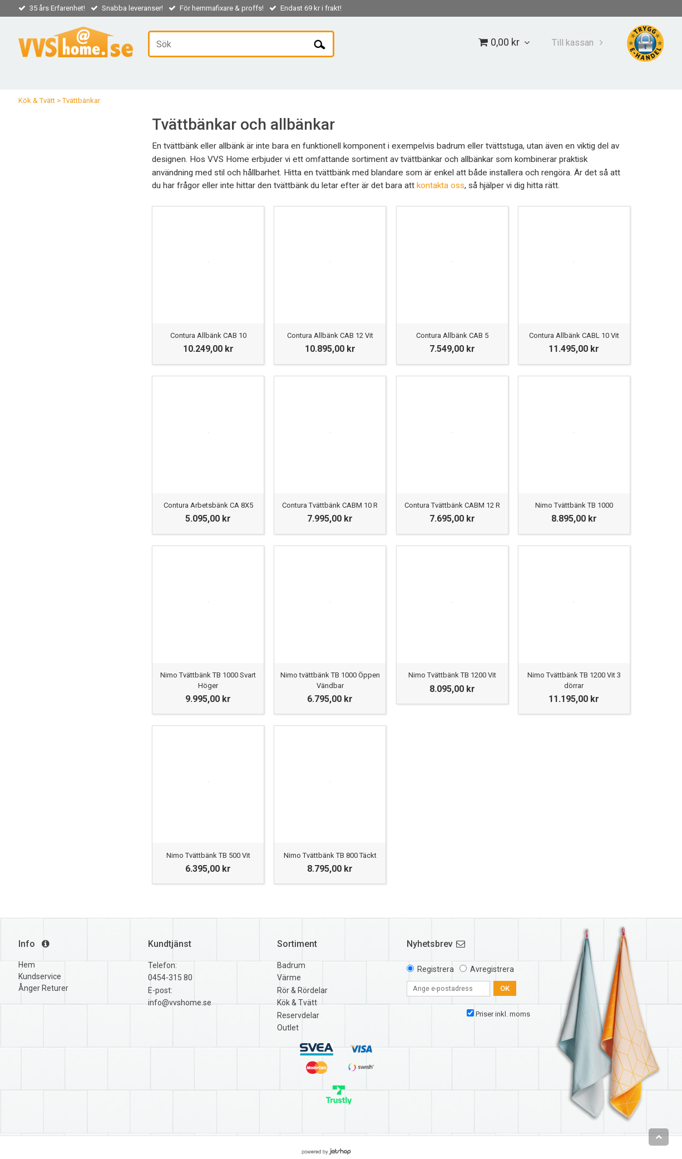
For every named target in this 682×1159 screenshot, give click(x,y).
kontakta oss (440, 185)
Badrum (291, 965)
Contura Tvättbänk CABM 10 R (330, 505)
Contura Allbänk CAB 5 (452, 335)
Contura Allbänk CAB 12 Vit (330, 335)
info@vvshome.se (179, 1002)
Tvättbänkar (81, 100)
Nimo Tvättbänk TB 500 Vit (208, 855)
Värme (289, 977)
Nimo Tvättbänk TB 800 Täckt (330, 855)
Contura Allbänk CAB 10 (208, 335)
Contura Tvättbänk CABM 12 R (452, 505)
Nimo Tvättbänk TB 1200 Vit (452, 675)
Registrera (435, 969)
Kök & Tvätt (36, 100)
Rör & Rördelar (302, 990)
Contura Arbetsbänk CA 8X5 (208, 505)
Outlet (288, 1027)
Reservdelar (298, 1015)
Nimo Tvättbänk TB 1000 (574, 505)
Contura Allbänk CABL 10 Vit (574, 335)
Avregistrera (492, 969)
